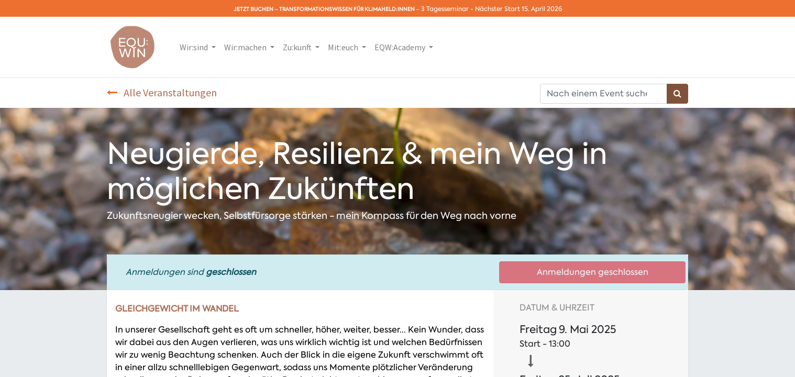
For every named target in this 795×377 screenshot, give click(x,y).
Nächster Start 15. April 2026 (518, 9)
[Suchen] (677, 94)
